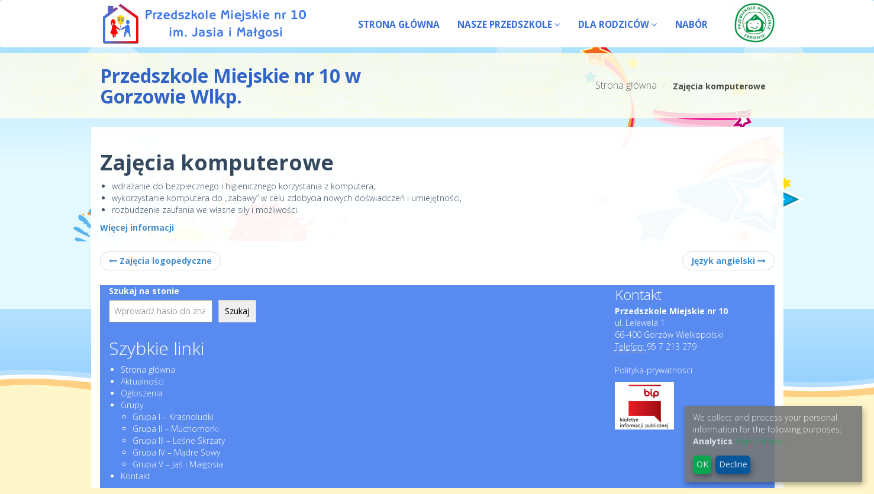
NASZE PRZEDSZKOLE (508, 24)
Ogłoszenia (142, 393)
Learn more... (761, 441)
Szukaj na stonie (144, 290)
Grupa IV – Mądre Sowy (176, 452)
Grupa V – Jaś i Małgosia (178, 464)
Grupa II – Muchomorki (176, 428)
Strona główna (626, 85)
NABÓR (691, 24)
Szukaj (237, 311)
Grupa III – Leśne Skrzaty (179, 440)
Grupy (132, 405)
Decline (733, 464)
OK (702, 464)
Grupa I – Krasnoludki (173, 416)
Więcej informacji (137, 227)
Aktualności (142, 381)
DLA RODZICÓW (617, 24)
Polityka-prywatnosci (653, 370)
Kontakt (135, 476)
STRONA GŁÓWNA (399, 24)
